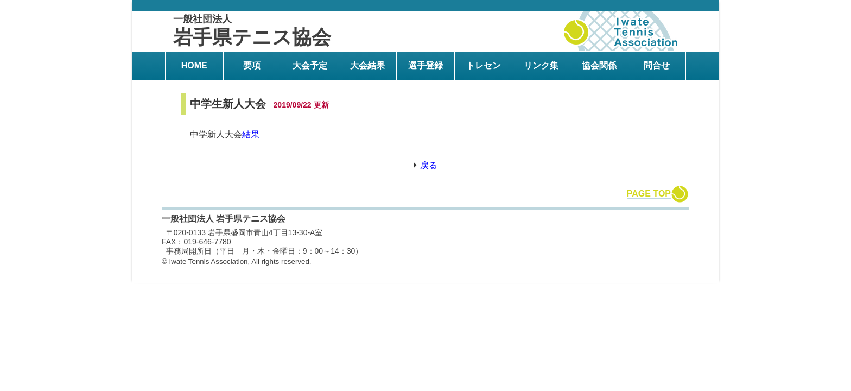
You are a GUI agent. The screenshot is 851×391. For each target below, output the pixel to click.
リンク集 (541, 65)
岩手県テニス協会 (252, 31)
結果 (250, 134)
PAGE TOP (649, 193)
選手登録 (425, 65)
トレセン (483, 65)
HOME (194, 65)
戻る (428, 165)
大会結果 (367, 65)
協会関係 (599, 65)
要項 (252, 65)
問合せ (657, 65)
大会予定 (310, 65)
